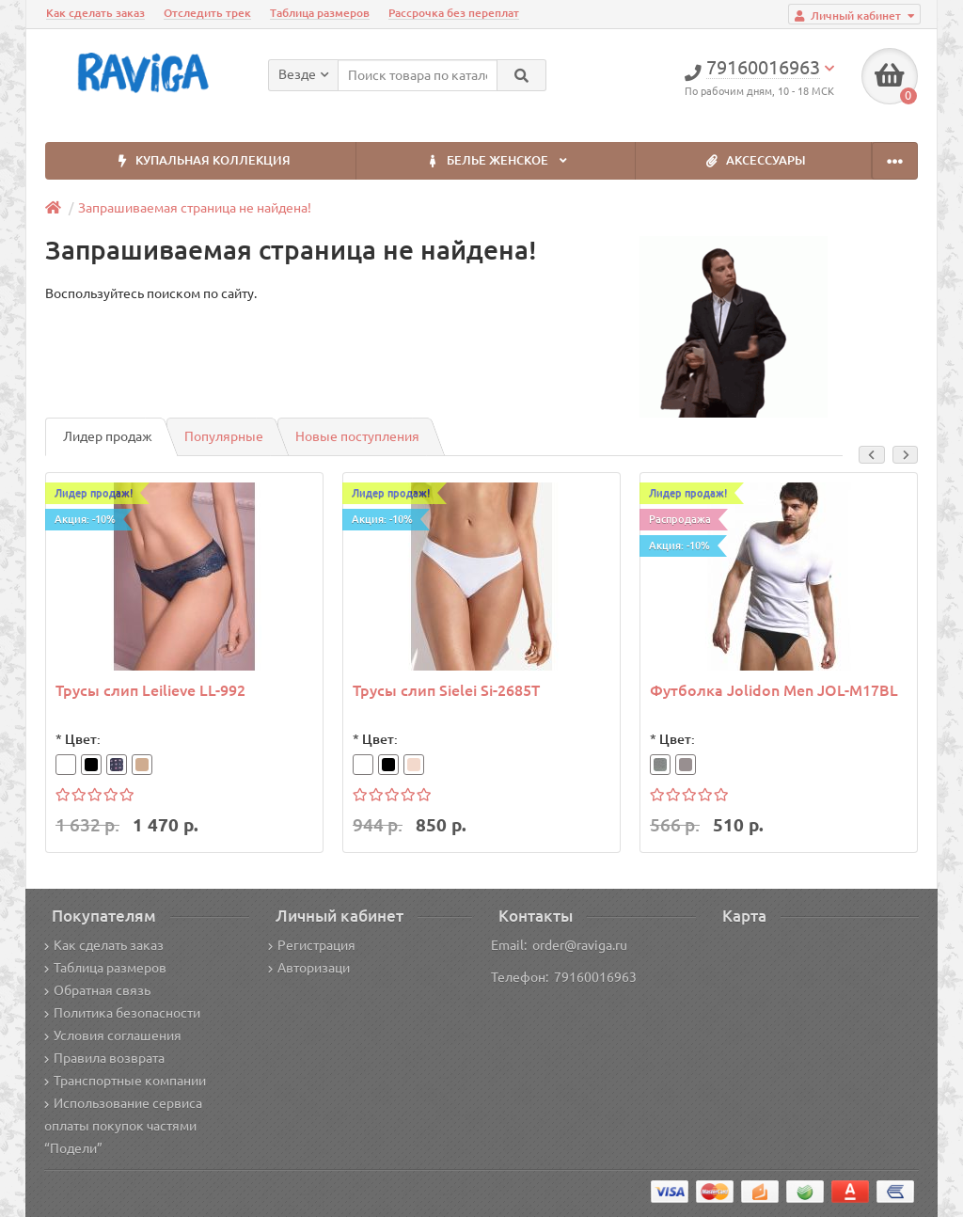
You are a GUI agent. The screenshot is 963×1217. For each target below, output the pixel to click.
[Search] (521, 75)
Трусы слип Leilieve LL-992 (150, 690)
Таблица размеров (320, 13)
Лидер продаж (107, 436)
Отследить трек (207, 13)
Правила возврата (104, 1058)
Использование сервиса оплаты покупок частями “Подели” (123, 1126)
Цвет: (83, 739)
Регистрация (311, 945)
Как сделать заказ (95, 13)
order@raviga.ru (579, 945)
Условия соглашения (113, 1035)
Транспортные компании (125, 1080)
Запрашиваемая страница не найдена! (194, 207)
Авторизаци (309, 967)
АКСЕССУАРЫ (753, 161)
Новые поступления (357, 436)
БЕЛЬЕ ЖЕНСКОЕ (495, 161)
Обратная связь (97, 990)
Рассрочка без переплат (453, 13)
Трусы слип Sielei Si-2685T (446, 690)
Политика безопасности (122, 1012)
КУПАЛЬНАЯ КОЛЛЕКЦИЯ (200, 161)
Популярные (223, 436)
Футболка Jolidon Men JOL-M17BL (774, 690)
